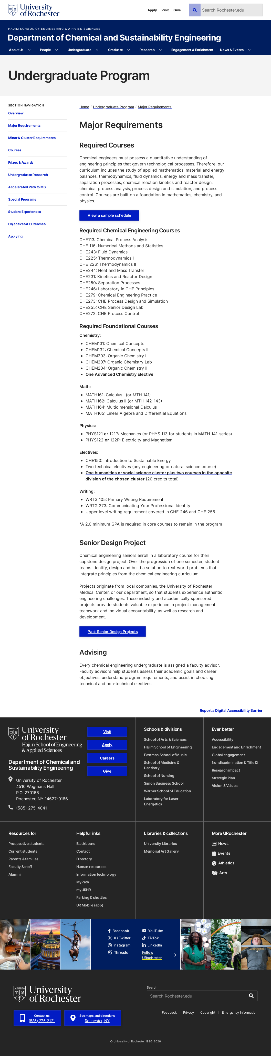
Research (147, 49)
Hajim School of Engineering (168, 747)
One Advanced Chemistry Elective (119, 374)
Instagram (119, 945)
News (220, 843)
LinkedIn (152, 945)
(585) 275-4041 (31, 808)
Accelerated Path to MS (27, 187)
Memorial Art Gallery (161, 851)
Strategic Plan (223, 777)
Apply (152, 10)
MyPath (82, 882)
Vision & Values (225, 785)
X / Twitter (119, 937)
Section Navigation (26, 105)
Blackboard (86, 843)
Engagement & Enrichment (192, 49)
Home (84, 106)
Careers (107, 758)
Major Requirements (24, 125)
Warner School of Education (167, 790)
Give (177, 10)
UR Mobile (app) (89, 905)
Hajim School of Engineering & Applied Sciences (54, 29)
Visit (165, 10)
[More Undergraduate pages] (97, 50)
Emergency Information (240, 1012)
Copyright (207, 1012)
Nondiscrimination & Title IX (235, 762)
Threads (118, 952)
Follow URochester (159, 955)
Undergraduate (79, 49)
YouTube (152, 930)
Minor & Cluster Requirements (32, 137)
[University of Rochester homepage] (33, 10)
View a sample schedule (109, 215)
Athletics (223, 863)
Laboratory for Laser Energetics (161, 801)
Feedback (169, 1012)
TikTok (150, 937)
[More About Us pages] (29, 50)
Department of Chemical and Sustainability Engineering (114, 38)
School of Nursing (159, 775)
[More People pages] (57, 50)
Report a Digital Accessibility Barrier (231, 710)
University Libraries (160, 843)
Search (152, 987)
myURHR (83, 889)
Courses (14, 150)
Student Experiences (24, 211)
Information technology (96, 874)
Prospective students (26, 843)
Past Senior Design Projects (113, 631)
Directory (84, 858)
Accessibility (222, 739)
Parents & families (23, 858)
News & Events (232, 49)
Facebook (118, 930)
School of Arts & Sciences (165, 739)
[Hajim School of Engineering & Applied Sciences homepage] (45, 740)
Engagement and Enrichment (236, 747)
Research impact (226, 770)
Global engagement (228, 754)
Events (221, 853)
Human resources (91, 866)
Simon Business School (164, 783)
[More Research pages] (160, 50)
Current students (22, 851)
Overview (16, 113)
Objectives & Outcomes (27, 224)
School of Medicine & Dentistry (161, 765)
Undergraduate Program (113, 106)
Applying (15, 236)
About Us (16, 49)
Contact (83, 851)
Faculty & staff (20, 866)
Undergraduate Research (28, 174)
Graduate (115, 49)
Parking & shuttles (91, 897)
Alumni (14, 874)
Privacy (188, 1012)
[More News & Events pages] (249, 50)
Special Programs (22, 199)
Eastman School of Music (165, 754)
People (45, 49)
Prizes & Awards (20, 162)
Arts (219, 872)
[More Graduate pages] (128, 50)
